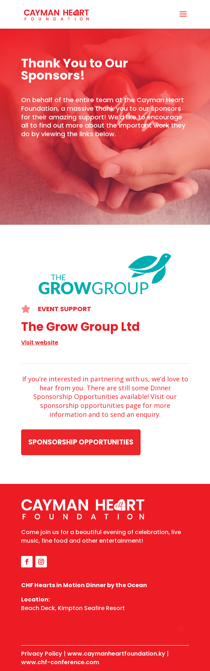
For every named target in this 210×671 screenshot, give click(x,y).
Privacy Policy (41, 653)
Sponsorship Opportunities (80, 442)
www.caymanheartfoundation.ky (116, 653)
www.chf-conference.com (60, 662)
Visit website (39, 342)
